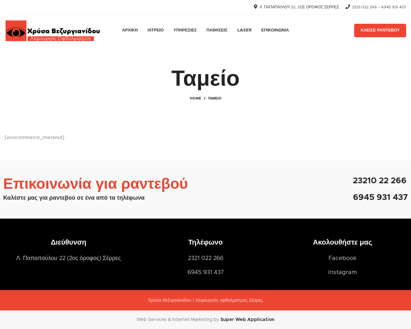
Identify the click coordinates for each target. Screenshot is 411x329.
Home (195, 98)
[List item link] (342, 258)
